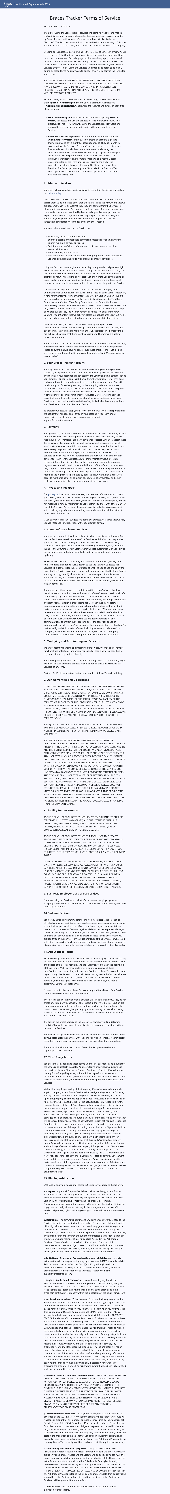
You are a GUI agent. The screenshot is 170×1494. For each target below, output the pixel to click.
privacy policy (54, 193)
